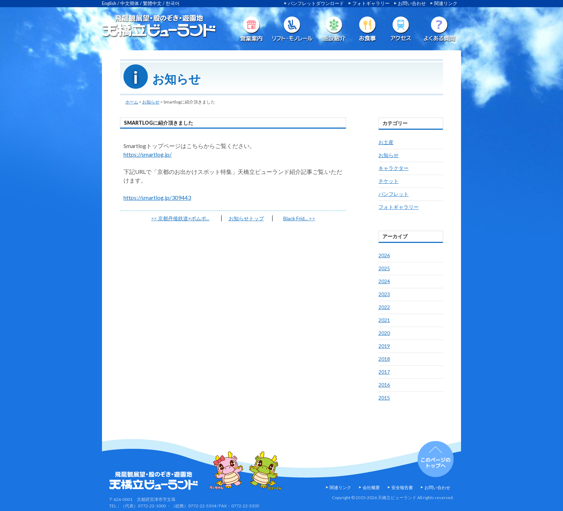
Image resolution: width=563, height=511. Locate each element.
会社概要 (371, 487)
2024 (384, 281)
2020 (384, 333)
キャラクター (393, 168)
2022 (384, 307)
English (109, 3)
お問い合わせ (412, 3)
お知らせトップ (246, 218)
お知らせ (150, 102)
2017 (384, 372)
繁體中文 (152, 3)
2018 (384, 359)
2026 (384, 255)
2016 (384, 385)
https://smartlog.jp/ (148, 154)
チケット (388, 181)
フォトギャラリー (371, 3)
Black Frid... (299, 218)
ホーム (131, 102)
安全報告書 (402, 487)
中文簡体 (129, 3)
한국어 (173, 3)
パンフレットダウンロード (316, 3)
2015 (384, 398)
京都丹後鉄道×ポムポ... (180, 218)
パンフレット (393, 194)
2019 (384, 346)
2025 (384, 268)
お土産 (386, 142)
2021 (384, 320)
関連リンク (445, 3)
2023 (384, 294)
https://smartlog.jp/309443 (157, 197)
